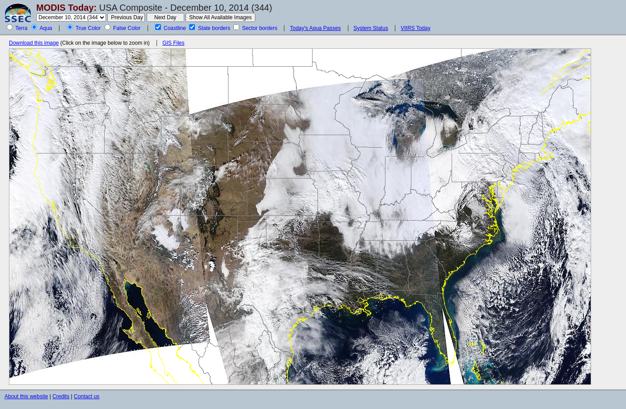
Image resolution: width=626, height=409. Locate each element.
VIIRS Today (415, 28)
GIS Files (173, 43)
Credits (60, 396)
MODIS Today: (66, 8)
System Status (371, 28)
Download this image (34, 43)
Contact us (86, 396)
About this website (26, 396)
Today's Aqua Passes (315, 28)
